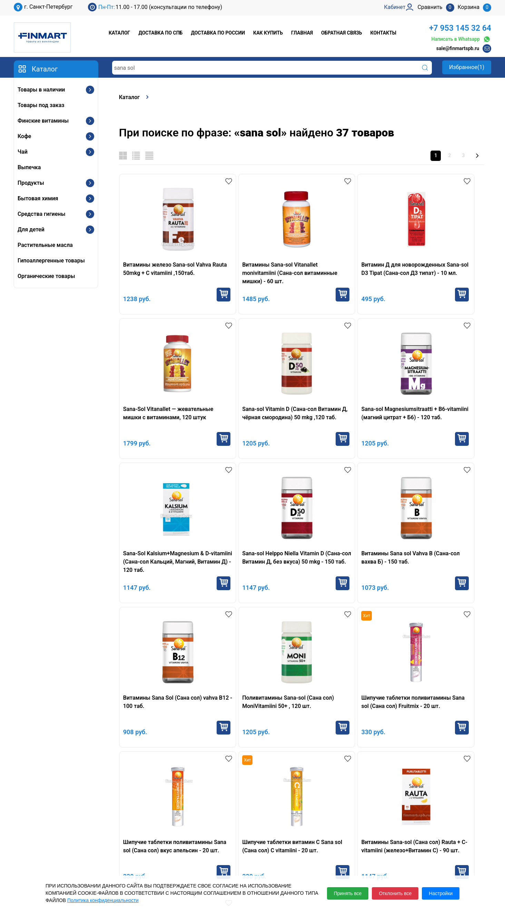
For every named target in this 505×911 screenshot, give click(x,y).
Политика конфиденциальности (103, 900)
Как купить (268, 33)
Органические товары (46, 276)
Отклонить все (395, 893)
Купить (196, 294)
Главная (302, 33)
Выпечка (29, 167)
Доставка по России (218, 33)
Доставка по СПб (160, 33)
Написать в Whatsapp (461, 39)
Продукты (31, 183)
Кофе (24, 136)
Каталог (119, 33)
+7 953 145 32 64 (460, 28)
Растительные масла (45, 245)
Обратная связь (341, 33)
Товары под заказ (41, 105)
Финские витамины (43, 120)
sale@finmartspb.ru (457, 48)
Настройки (441, 893)
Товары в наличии (41, 89)
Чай (23, 151)
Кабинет (393, 837)
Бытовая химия (38, 198)
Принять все (348, 893)
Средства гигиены (41, 214)
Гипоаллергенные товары (51, 260)
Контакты (383, 33)
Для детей (31, 229)
